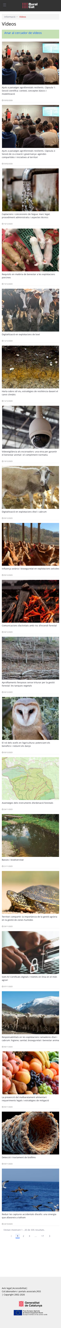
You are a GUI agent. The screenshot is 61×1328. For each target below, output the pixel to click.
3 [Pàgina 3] (29, 1236)
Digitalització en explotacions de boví (21, 334)
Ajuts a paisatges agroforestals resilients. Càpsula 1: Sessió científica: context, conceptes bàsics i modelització (28, 90)
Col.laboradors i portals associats (19, 1291)
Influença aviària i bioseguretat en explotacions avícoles (30, 568)
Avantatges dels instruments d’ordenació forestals (27, 802)
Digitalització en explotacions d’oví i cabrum (24, 511)
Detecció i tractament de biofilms (19, 1157)
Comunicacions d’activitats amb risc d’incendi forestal (29, 625)
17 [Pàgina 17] (42, 1236)
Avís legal (6, 1288)
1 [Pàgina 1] (17, 1236)
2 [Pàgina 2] (23, 1236)
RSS (39, 1291)
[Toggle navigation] (4, 4)
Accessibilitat (19, 1288)
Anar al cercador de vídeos (23, 33)
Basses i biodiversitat (13, 859)
